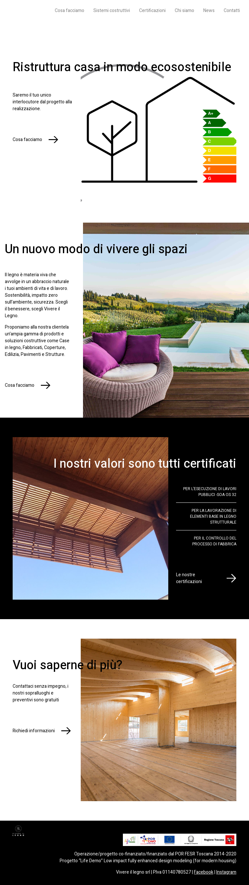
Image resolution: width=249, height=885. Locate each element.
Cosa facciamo (69, 10)
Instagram (226, 872)
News (209, 10)
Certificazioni (152, 10)
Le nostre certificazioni (189, 578)
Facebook (203, 872)
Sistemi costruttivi (111, 10)
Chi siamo (184, 10)
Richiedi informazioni (34, 730)
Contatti (232, 10)
